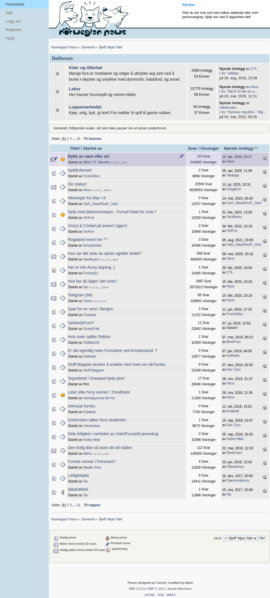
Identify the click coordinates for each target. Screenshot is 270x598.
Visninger (209, 148)
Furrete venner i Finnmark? (92, 461)
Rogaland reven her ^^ (88, 239)
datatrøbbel (78, 489)
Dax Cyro (234, 369)
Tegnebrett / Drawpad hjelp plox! (96, 378)
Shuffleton (234, 217)
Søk (9, 12)
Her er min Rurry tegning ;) (91, 267)
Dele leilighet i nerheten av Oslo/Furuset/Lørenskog (113, 434)
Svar (192, 148)
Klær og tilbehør (86, 67)
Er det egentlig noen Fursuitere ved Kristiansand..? (112, 350)
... (74, 139)
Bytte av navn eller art (88, 156)
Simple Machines (179, 588)
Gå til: (218, 538)
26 (114, 259)
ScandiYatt (91, 329)
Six (85, 287)
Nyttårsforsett (80, 170)
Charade (89, 315)
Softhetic (89, 356)
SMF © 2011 (156, 588)
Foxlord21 (90, 273)
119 (103, 287)
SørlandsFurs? (81, 323)
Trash (87, 301)
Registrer (14, 29)
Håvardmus (235, 467)
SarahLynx (91, 259)
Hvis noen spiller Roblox (89, 336)
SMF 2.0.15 (137, 588)
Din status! (77, 184)
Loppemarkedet (85, 106)
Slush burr (234, 453)
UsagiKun (234, 189)
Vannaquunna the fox (99, 398)
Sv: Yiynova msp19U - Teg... (243, 112)
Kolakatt (89, 412)
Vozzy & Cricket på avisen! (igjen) (97, 225)
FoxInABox (91, 176)
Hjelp (10, 38)
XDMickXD (91, 343)
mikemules (227, 108)
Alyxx (230, 161)
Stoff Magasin (93, 370)
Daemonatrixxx (238, 480)
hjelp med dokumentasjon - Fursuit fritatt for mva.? (112, 212)
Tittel (75, 148)
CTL (253, 69)
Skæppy (233, 175)
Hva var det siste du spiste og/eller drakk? (105, 253)
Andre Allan (91, 440)
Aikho (87, 454)
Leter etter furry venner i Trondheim (99, 392)
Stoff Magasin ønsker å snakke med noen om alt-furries (116, 364)
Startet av (92, 148)
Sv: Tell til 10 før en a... (239, 91)
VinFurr (88, 218)
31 (78, 139)
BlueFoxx (234, 342)
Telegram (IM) (80, 295)
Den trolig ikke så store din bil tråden (100, 447)
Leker (74, 88)
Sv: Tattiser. (230, 73)
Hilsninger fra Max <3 (87, 198)
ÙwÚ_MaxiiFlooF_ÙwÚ (100, 204)
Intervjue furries (81, 406)
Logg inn (13, 21)
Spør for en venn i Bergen (90, 309)
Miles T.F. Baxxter (96, 162)
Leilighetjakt (78, 475)
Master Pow (92, 467)
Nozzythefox (92, 245)
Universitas (91, 426)
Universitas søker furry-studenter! (97, 420)
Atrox (254, 87)
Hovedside (15, 4)
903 (106, 190)
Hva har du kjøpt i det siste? (92, 281)
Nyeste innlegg (241, 148)
